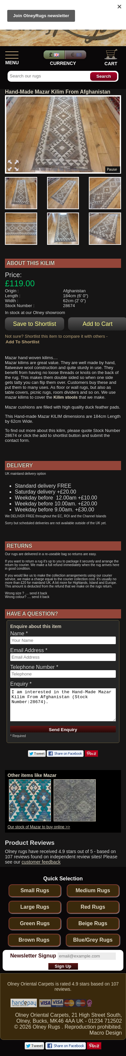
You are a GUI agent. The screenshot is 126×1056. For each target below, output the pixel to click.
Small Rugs (34, 890)
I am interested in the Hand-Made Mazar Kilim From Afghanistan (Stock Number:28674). (63, 704)
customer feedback (41, 862)
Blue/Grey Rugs (93, 940)
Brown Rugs (33, 940)
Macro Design (105, 1033)
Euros (76, 55)
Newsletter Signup (33, 955)
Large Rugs (34, 907)
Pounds (53, 55)
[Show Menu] (11, 54)
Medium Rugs (93, 890)
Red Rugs (93, 907)
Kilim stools (65, 397)
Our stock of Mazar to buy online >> (39, 827)
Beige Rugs (92, 923)
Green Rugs (35, 923)
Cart (110, 57)
